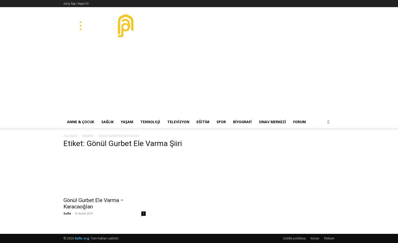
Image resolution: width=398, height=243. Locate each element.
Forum (299, 121)
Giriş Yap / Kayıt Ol (76, 3)
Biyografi (242, 121)
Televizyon (178, 121)
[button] (328, 122)
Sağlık (107, 121)
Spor (221, 121)
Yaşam (127, 121)
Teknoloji (150, 121)
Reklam (329, 238)
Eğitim (202, 121)
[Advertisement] (199, 77)
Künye (315, 238)
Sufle (67, 213)
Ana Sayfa (70, 136)
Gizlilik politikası (294, 238)
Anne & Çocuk (80, 121)
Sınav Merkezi (272, 121)
